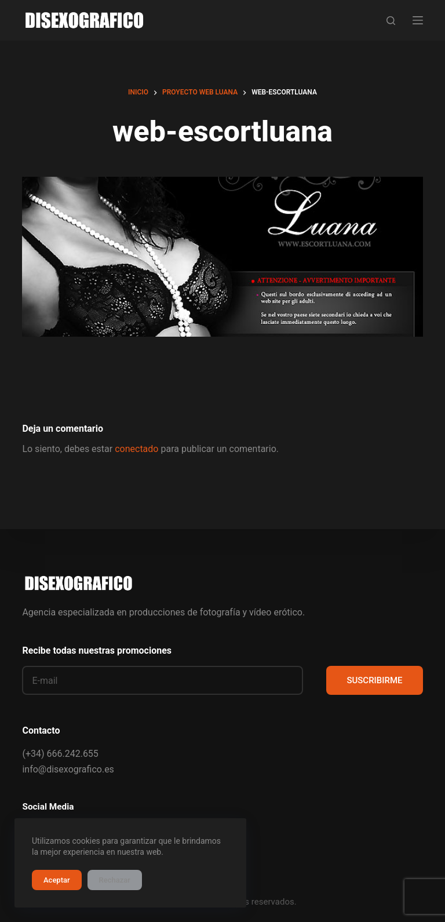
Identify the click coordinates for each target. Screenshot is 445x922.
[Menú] (418, 20)
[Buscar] (390, 20)
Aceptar (56, 880)
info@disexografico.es (68, 769)
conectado (136, 448)
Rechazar (114, 880)
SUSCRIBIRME (374, 680)
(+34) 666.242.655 (60, 753)
